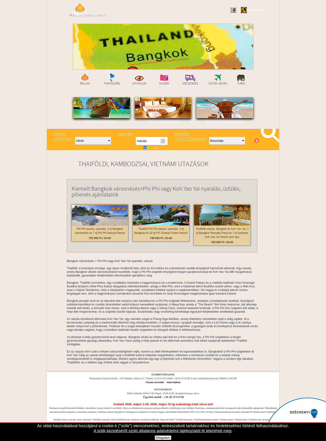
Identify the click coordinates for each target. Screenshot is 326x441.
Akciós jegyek (218, 83)
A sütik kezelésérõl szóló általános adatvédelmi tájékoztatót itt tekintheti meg (162, 431)
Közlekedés (190, 83)
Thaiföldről (112, 83)
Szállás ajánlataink (163, 110)
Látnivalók (139, 83)
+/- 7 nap (151, 148)
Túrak (241, 83)
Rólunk (85, 83)
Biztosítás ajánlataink (224, 110)
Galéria (164, 83)
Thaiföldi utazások (101, 110)
